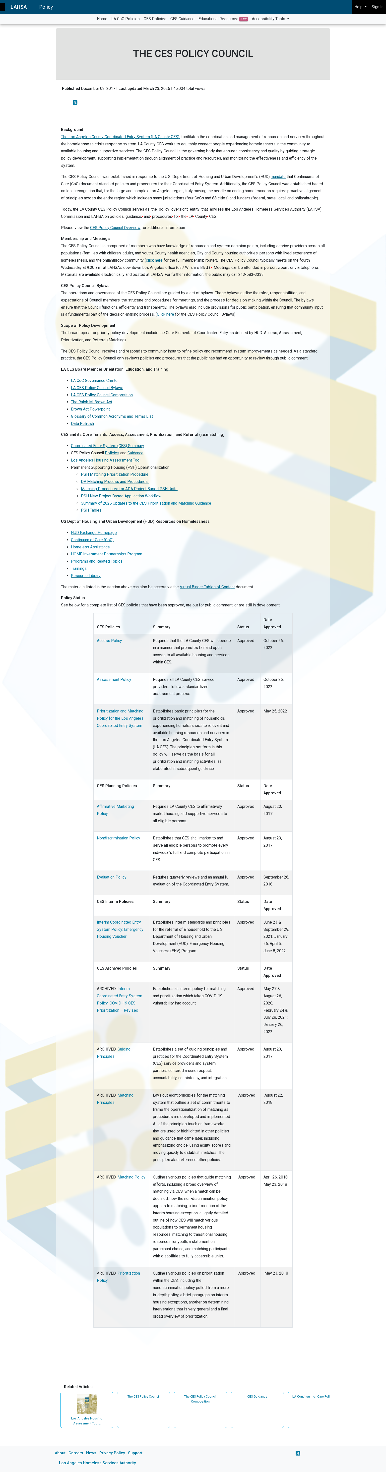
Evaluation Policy (112, 877)
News (91, 1453)
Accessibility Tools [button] (269, 18)
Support (135, 1453)
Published (71, 88)
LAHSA (19, 7)
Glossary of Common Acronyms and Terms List (112, 416)
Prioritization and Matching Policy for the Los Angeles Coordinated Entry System (120, 718)
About (60, 1453)
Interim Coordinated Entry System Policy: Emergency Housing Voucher (120, 929)
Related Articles (78, 1386)
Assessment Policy (114, 679)
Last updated (130, 88)
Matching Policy (131, 1177)
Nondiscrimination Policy (118, 838)
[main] (193, 748)
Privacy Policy (112, 1453)
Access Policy (109, 640)
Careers (75, 1453)
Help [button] (359, 6)
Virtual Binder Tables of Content (207, 587)
